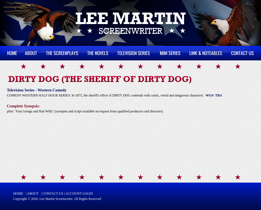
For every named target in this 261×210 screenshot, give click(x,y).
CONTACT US (53, 193)
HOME (18, 193)
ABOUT (33, 193)
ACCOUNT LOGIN (79, 193)
